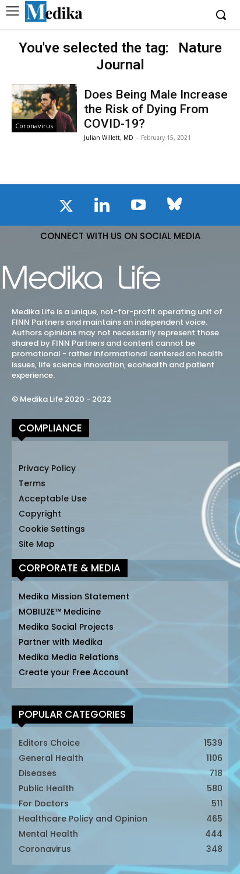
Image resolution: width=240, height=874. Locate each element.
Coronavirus (34, 125)
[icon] (65, 208)
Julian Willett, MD (108, 138)
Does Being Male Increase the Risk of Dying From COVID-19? (156, 109)
